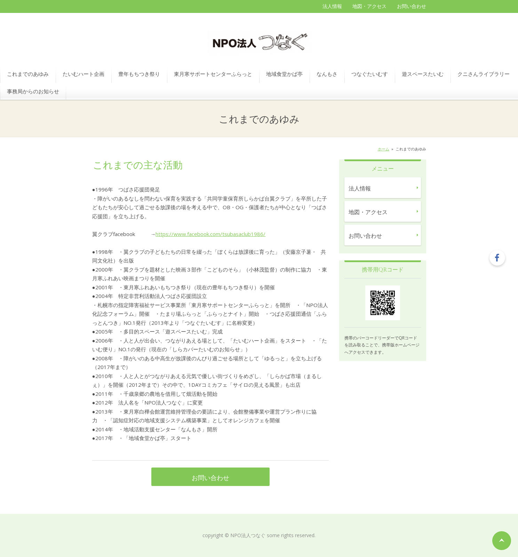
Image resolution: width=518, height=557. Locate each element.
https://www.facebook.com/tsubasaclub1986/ (210, 233)
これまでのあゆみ (28, 73)
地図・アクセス (369, 6)
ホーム (383, 148)
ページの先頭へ (501, 540)
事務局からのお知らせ (33, 91)
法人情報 (332, 6)
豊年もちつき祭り (139, 73)
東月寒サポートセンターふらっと (213, 73)
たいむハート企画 (83, 73)
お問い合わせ (411, 6)
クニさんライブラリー (483, 73)
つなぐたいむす (369, 73)
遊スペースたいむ (423, 73)
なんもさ (327, 73)
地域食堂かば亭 (284, 73)
